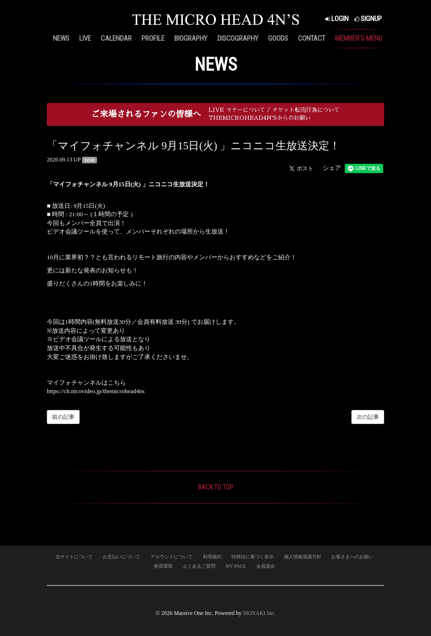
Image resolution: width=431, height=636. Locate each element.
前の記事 (63, 417)
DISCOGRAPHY (237, 38)
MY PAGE (236, 566)
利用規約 (212, 556)
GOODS (278, 38)
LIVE (85, 38)
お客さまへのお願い (352, 556)
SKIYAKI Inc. (259, 613)
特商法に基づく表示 (252, 556)
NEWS (61, 38)
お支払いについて (121, 556)
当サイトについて (74, 556)
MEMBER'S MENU (358, 38)
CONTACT (311, 38)
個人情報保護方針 (302, 556)
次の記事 (368, 417)
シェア (332, 167)
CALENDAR (116, 38)
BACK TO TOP (215, 487)
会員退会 (265, 566)
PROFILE (152, 38)
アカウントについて (171, 556)
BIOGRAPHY (190, 38)
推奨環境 (163, 566)
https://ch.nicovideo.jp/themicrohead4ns (96, 391)
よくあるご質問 (199, 566)
